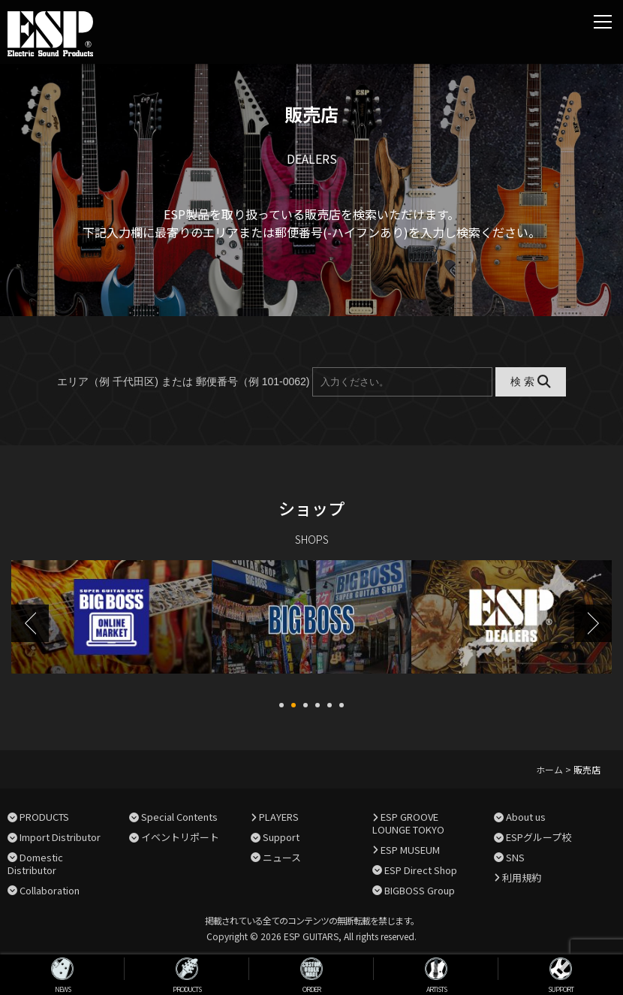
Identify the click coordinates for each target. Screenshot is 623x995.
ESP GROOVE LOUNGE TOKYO (408, 821)
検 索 (530, 381)
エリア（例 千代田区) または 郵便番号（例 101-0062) (183, 381)
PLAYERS (279, 815)
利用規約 (521, 876)
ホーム (549, 767)
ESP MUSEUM (410, 848)
